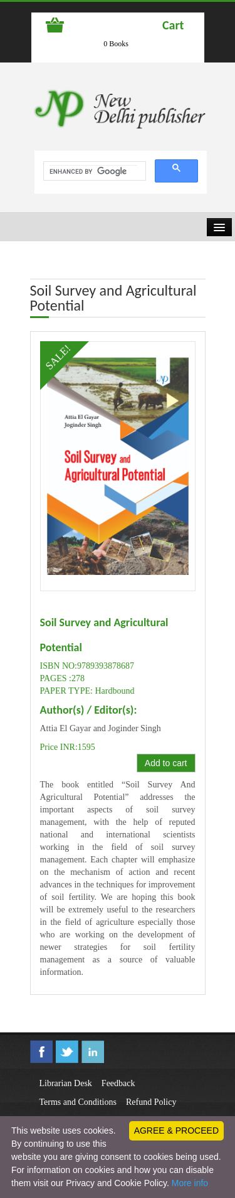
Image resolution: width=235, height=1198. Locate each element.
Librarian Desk (65, 1083)
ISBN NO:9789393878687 (87, 666)
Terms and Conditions (78, 1102)
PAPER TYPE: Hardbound (87, 691)
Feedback (118, 1083)
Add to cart (166, 763)
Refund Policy (151, 1102)
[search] (93, 171)
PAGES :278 (62, 678)
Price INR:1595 (67, 747)
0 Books (115, 43)
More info (190, 1183)
